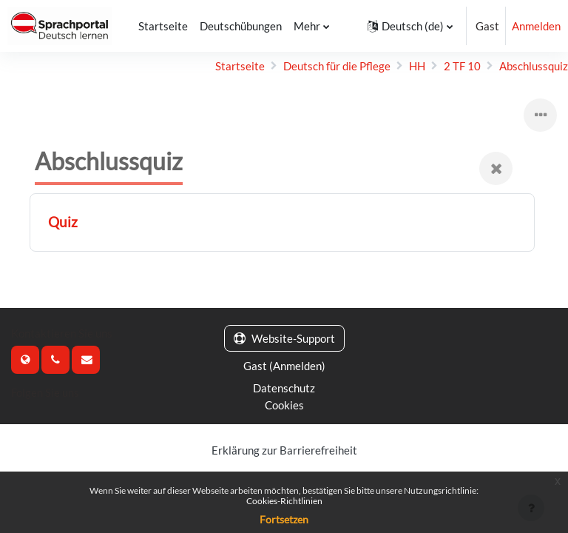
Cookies (284, 405)
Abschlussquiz (533, 66)
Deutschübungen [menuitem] (241, 26)
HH (417, 66)
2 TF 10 (462, 66)
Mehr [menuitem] (307, 26)
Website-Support (284, 338)
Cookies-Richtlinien (284, 500)
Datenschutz (284, 388)
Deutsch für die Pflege (336, 66)
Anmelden (536, 26)
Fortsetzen (284, 519)
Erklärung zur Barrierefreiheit (284, 450)
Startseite (240, 66)
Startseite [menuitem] (163, 26)
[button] (410, 26)
